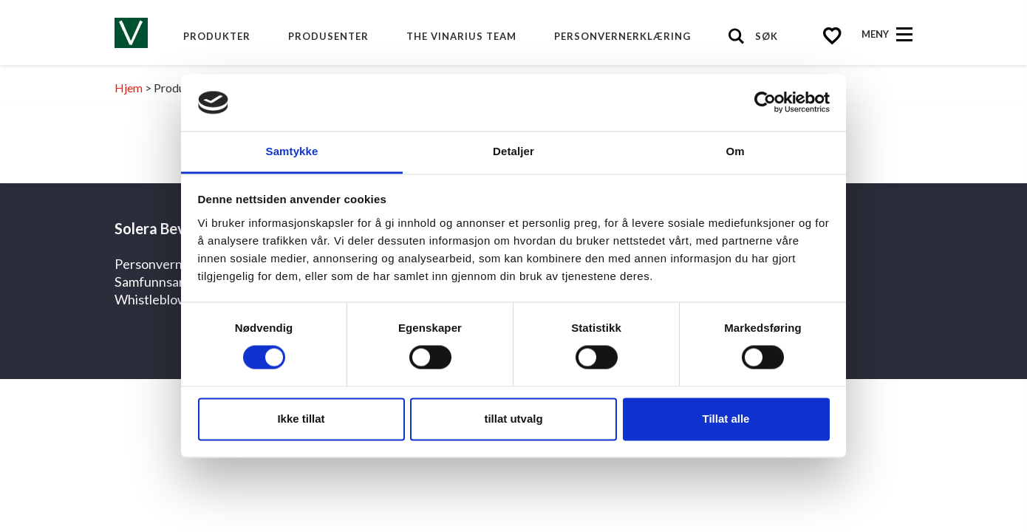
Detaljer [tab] (513, 151)
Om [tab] (735, 151)
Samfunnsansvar (163, 281)
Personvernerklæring (622, 36)
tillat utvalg (513, 418)
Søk (766, 36)
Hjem (129, 88)
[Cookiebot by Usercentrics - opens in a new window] (765, 103)
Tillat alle (726, 418)
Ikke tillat (300, 418)
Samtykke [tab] (292, 151)
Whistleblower (157, 299)
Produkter (216, 36)
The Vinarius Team (461, 36)
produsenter (328, 36)
